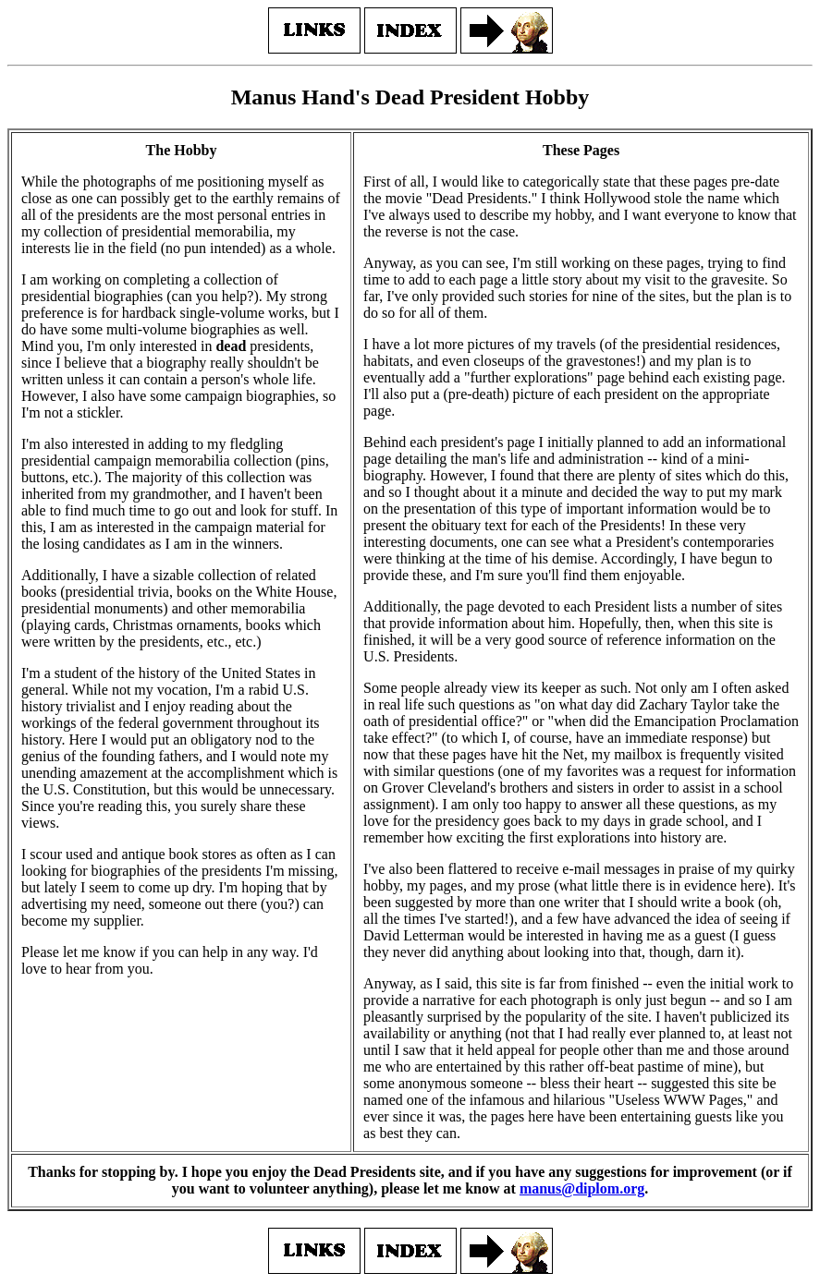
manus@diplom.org (582, 1188)
